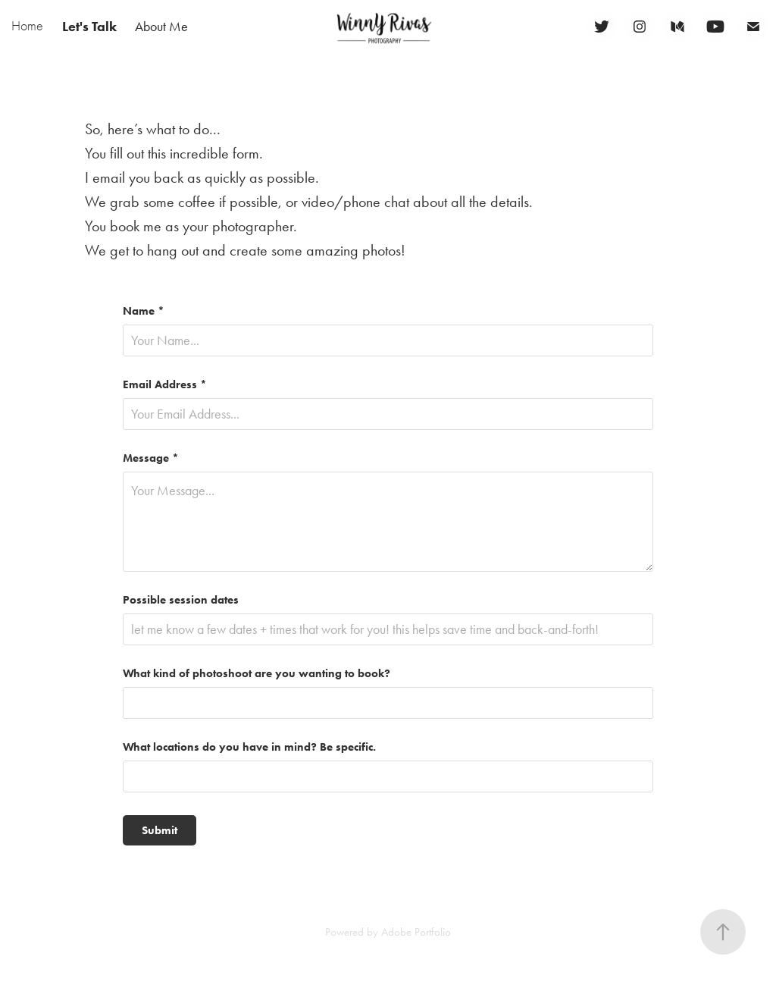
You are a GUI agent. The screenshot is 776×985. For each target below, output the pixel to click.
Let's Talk (89, 26)
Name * (143, 311)
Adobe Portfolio (416, 932)
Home (27, 26)
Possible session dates (181, 600)
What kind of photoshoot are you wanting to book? (256, 673)
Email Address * (165, 385)
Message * (151, 458)
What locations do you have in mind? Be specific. (249, 747)
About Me (161, 26)
